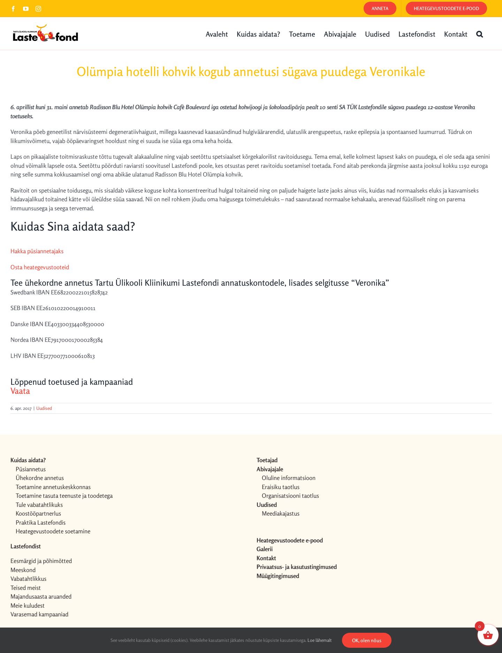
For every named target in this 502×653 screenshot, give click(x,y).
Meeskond (23, 569)
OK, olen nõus (366, 640)
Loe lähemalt (319, 640)
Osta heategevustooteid (39, 267)
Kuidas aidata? (28, 460)
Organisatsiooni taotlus (290, 495)
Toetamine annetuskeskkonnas (53, 486)
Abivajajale (270, 469)
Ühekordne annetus (40, 477)
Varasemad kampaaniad (39, 614)
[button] (479, 33)
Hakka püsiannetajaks (36, 251)
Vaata (20, 391)
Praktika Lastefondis (41, 522)
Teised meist (25, 587)
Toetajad (267, 460)
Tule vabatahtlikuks (39, 504)
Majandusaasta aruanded (40, 596)
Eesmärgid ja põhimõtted (41, 560)
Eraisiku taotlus (280, 486)
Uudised (44, 408)
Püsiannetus (31, 469)
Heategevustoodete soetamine (53, 531)
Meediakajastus (280, 513)
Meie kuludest (27, 605)
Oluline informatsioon (288, 477)
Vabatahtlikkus (28, 578)
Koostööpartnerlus (38, 513)
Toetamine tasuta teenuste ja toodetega (64, 495)
